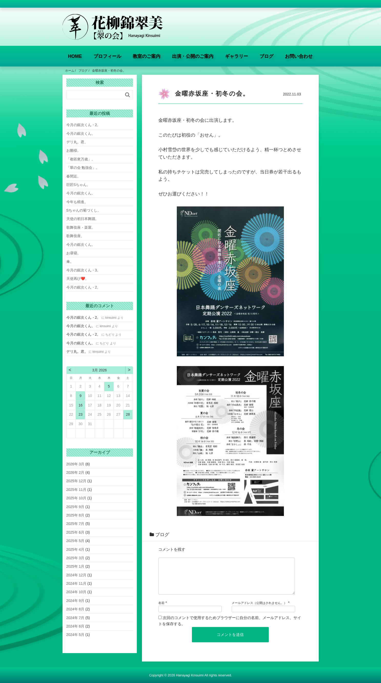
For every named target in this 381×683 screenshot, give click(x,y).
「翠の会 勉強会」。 (83, 168)
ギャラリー (236, 56)
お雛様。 (73, 150)
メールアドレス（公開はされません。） (259, 609)
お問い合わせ (299, 56)
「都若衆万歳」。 (80, 159)
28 (128, 414)
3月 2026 (99, 370)
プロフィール (107, 56)
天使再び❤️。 (77, 279)
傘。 (70, 261)
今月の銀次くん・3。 (83, 270)
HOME (75, 56)
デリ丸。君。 (77, 142)
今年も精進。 (77, 202)
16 (80, 405)
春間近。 (73, 176)
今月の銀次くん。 (80, 133)
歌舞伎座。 (75, 236)
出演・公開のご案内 (192, 56)
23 (80, 414)
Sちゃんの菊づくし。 (83, 210)
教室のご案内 (146, 56)
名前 (161, 609)
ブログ (266, 56)
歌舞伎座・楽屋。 (80, 227)
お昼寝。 (73, 253)
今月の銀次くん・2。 (83, 125)
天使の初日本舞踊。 (82, 219)
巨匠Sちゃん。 (78, 185)
